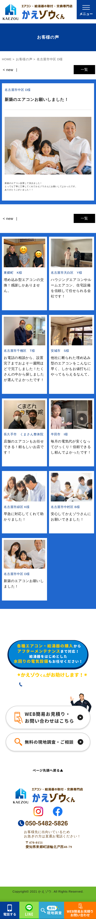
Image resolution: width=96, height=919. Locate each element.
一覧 (84, 69)
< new (8, 70)
